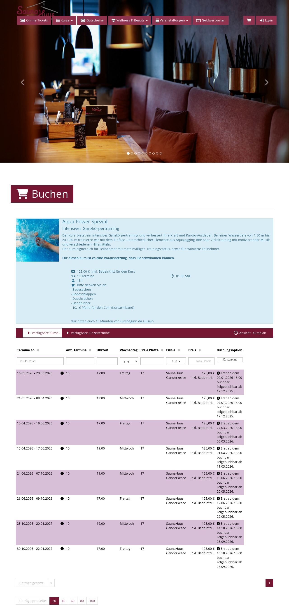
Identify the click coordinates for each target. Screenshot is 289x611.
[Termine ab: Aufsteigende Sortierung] (38, 350)
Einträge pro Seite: (33, 601)
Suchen (230, 360)
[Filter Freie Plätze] (152, 361)
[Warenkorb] (249, 20)
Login (266, 20)
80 (82, 601)
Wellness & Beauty (130, 20)
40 (63, 601)
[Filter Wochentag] (129, 361)
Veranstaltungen (172, 20)
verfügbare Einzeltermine (87, 333)
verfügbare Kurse (42, 333)
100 (92, 601)
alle (176, 361)
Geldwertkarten (210, 20)
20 (54, 601)
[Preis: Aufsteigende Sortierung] (200, 350)
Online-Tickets (34, 20)
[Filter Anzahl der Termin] (80, 361)
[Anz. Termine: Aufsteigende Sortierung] (90, 350)
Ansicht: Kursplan (249, 333)
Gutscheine (92, 20)
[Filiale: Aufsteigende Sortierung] (179, 350)
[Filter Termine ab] (40, 361)
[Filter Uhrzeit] (107, 361)
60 (73, 601)
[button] (21, 81)
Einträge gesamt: (31, 583)
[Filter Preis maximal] (201, 361)
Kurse (64, 20)
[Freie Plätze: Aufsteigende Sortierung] (162, 350)
